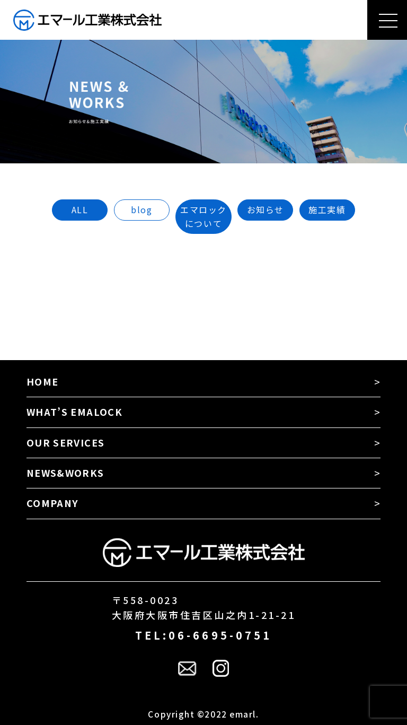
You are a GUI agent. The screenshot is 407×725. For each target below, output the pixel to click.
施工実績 (327, 209)
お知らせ (265, 209)
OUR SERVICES (65, 442)
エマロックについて (203, 216)
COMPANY (52, 503)
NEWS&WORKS (65, 472)
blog (141, 209)
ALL (80, 209)
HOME (42, 381)
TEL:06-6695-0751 (203, 635)
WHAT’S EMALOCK (74, 411)
